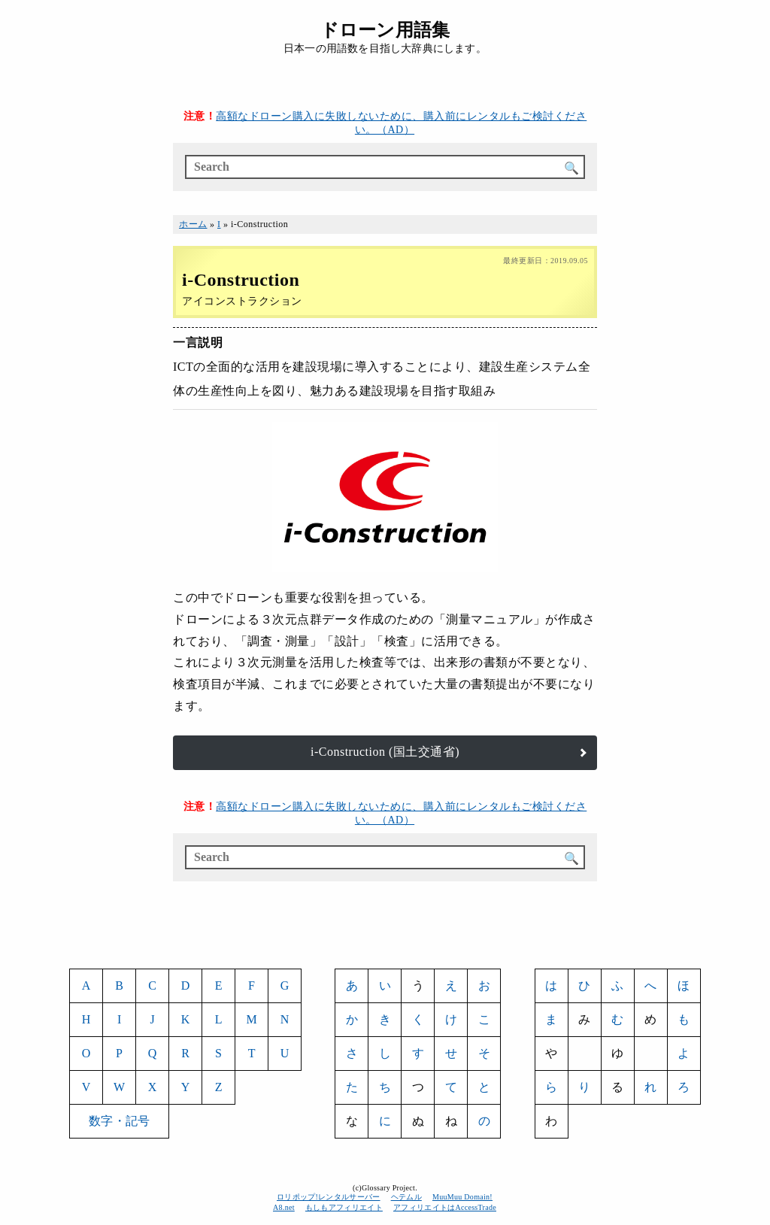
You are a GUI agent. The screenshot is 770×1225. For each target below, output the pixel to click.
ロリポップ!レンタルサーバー (328, 1197)
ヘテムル (406, 1197)
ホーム (193, 224)
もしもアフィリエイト (344, 1207)
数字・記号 (119, 1120)
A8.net (284, 1207)
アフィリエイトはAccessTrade (445, 1207)
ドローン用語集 (385, 30)
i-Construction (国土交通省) (385, 751)
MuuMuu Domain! (462, 1197)
